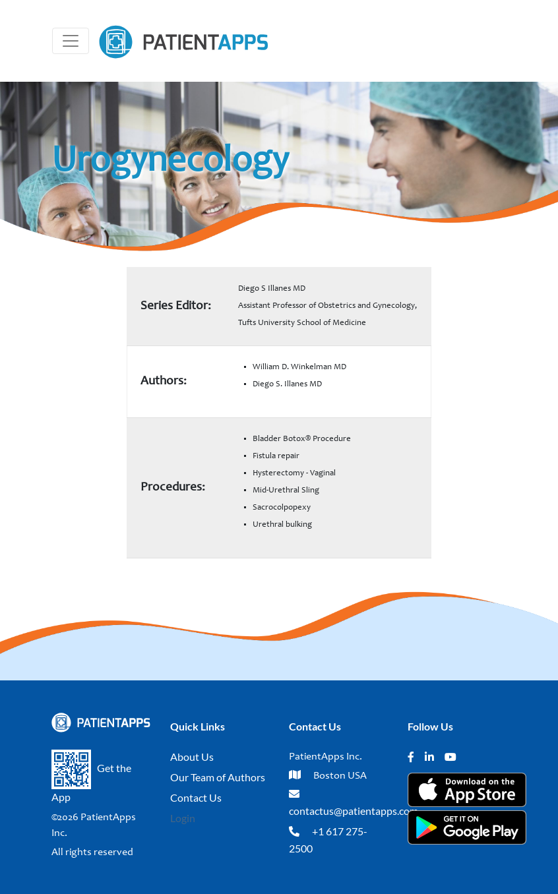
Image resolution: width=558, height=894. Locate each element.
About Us (192, 756)
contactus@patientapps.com (353, 810)
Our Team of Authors (217, 777)
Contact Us (196, 797)
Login (182, 818)
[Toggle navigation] (70, 41)
